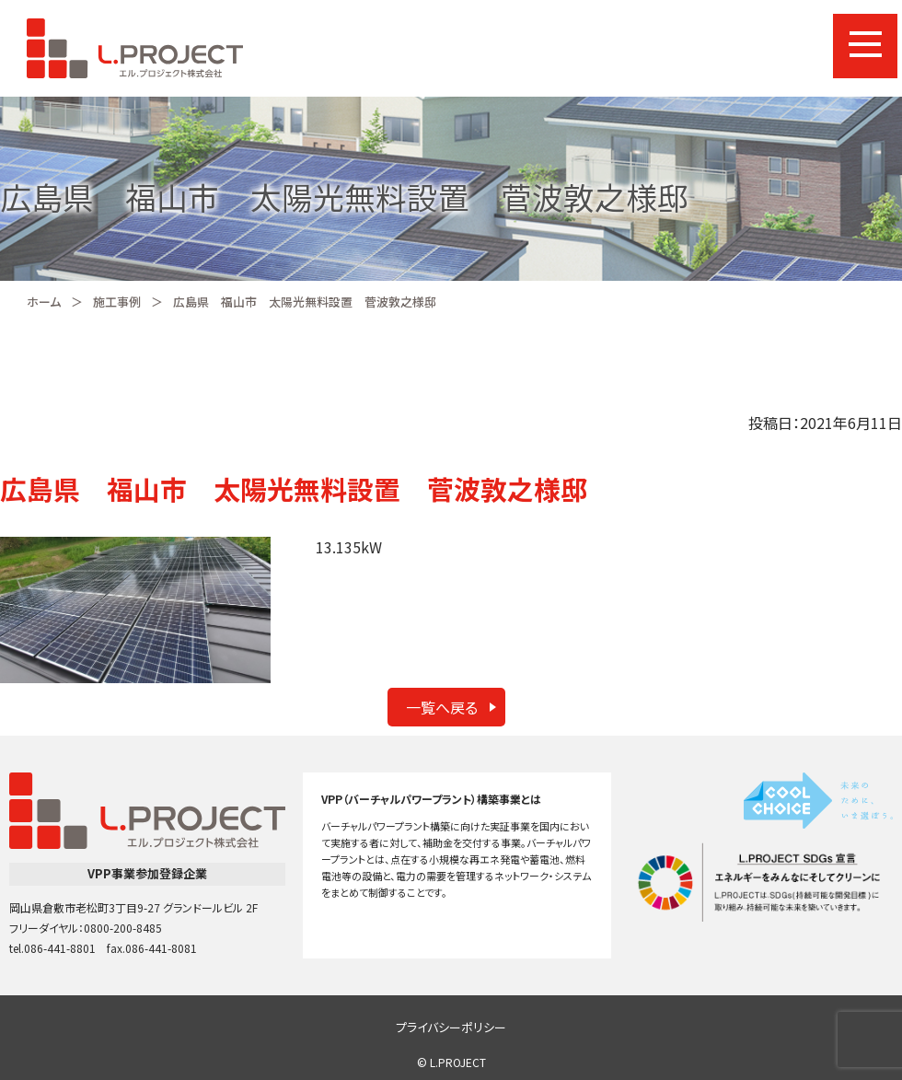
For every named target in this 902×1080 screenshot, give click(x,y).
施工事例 (117, 301)
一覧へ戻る (442, 707)
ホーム (44, 301)
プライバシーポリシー (451, 1027)
